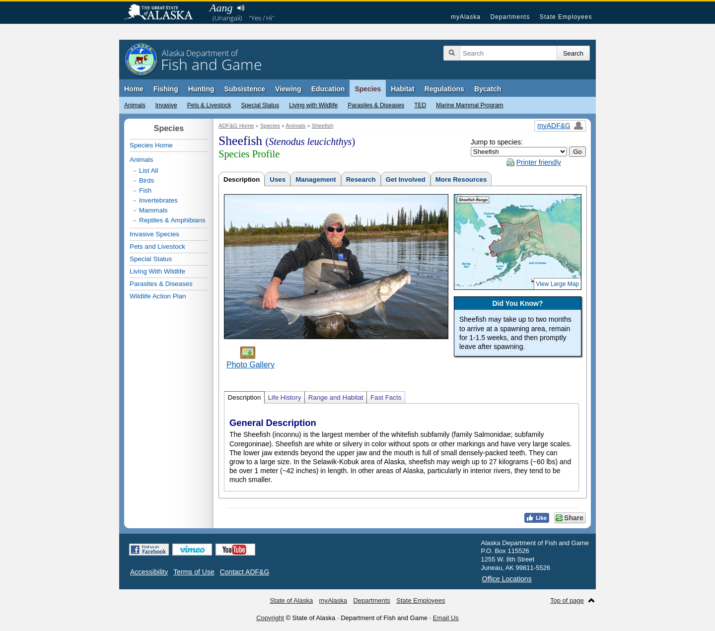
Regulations (444, 89)
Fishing (165, 89)
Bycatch (487, 89)
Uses (278, 179)
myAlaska (466, 16)
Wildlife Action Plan (158, 296)
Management (315, 179)
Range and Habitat (335, 397)
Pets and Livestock (157, 246)
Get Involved (406, 179)
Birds (146, 180)
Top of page (567, 600)
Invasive (166, 105)
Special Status (260, 105)
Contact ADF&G (245, 572)
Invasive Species (154, 234)
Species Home (151, 145)
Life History (284, 397)
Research (361, 179)
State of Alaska (163, 13)
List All (148, 170)
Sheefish (323, 126)
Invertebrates (158, 200)
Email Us (446, 618)
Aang (221, 7)
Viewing (288, 89)
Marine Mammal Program (469, 105)
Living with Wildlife (313, 105)
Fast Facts (385, 397)
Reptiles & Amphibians (172, 220)
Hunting (201, 89)
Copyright (270, 618)
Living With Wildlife (157, 271)
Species (368, 89)
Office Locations (507, 579)
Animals (134, 105)
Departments (510, 16)
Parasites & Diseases (376, 105)
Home (133, 89)
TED (420, 105)
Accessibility (149, 572)
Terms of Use (193, 572)
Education (328, 89)
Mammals (153, 210)
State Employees (566, 16)
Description (241, 179)
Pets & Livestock (209, 105)
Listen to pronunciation (240, 8)
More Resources (461, 179)
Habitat (402, 89)
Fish (145, 190)
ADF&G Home (236, 126)
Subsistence (244, 89)
